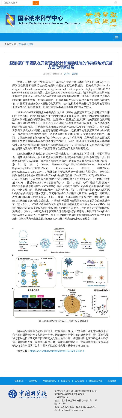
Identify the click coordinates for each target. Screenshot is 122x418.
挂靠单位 (33, 381)
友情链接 (111, 381)
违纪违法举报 (95, 381)
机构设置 (19, 381)
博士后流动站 (49, 381)
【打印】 (67, 74)
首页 (21, 44)
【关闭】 (75, 74)
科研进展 (28, 44)
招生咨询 (65, 381)
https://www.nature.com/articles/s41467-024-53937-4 (57, 351)
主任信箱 (79, 381)
